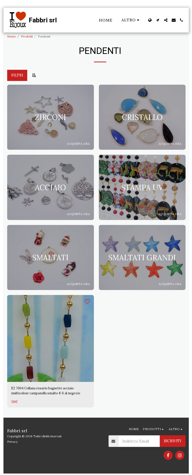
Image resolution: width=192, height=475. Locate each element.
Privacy (12, 443)
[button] (158, 20)
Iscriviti (172, 442)
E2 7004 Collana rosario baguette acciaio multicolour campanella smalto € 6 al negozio (47, 391)
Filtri (17, 75)
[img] (50, 338)
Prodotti (27, 36)
